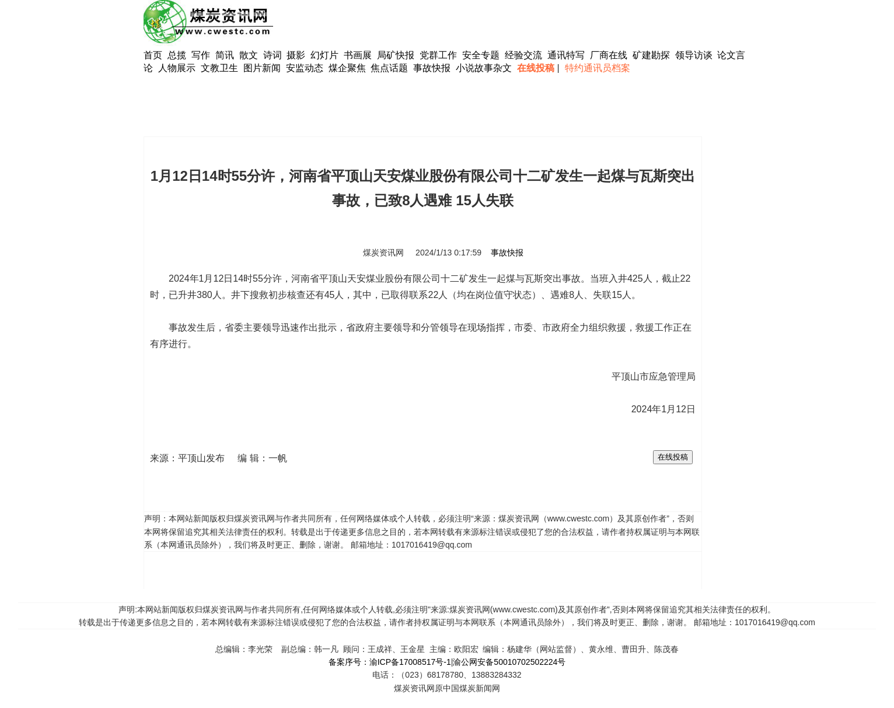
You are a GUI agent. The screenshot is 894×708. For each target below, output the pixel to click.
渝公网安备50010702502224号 (509, 662)
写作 (200, 55)
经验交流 (523, 55)
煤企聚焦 (347, 68)
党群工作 (438, 55)
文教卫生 (219, 68)
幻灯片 (324, 55)
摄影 (297, 55)
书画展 (358, 55)
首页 (153, 55)
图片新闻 (262, 68)
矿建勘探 (651, 55)
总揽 (176, 55)
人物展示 (176, 68)
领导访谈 (694, 55)
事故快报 (432, 68)
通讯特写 (566, 55)
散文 (249, 55)
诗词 (273, 55)
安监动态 (304, 68)
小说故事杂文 (484, 68)
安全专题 (481, 55)
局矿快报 (395, 55)
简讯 (224, 55)
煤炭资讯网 (383, 252)
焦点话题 (389, 68)
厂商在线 (608, 55)
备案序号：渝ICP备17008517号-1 (390, 662)
